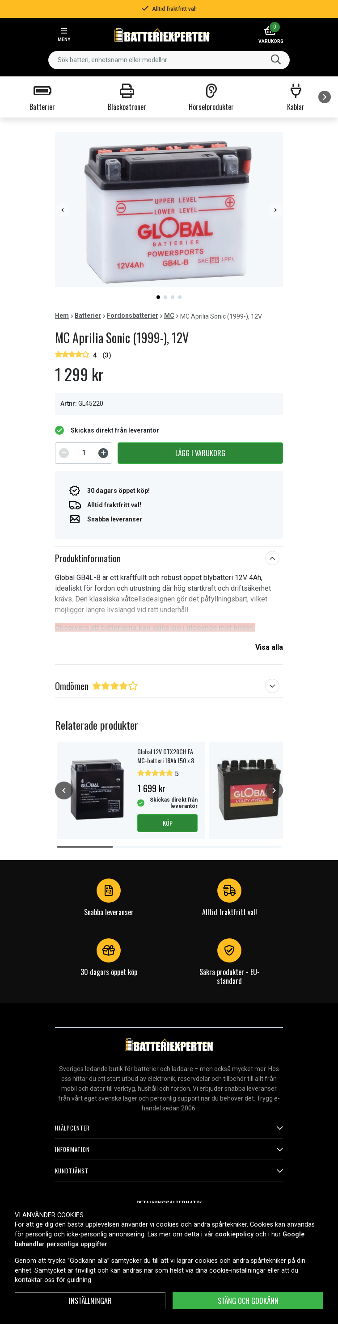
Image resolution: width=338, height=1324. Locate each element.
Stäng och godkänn (248, 1300)
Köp (168, 823)
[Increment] (103, 453)
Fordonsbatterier (132, 315)
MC (169, 315)
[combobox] (169, 60)
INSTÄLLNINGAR (90, 1300)
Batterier (88, 315)
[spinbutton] (83, 453)
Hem (62, 315)
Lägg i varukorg (200, 453)
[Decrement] (63, 453)
